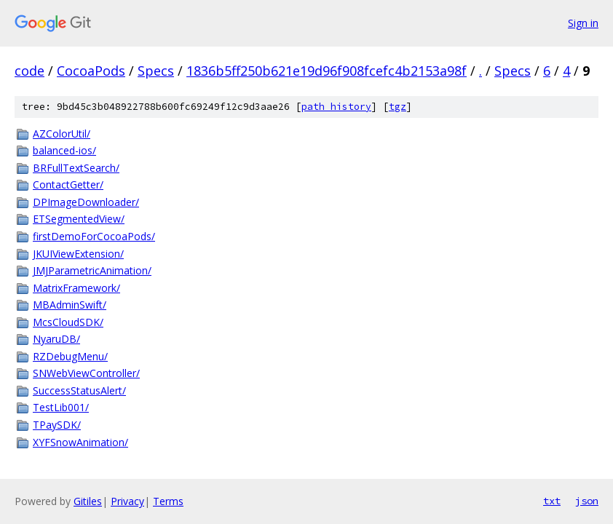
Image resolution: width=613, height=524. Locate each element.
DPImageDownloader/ (86, 202)
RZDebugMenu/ (70, 356)
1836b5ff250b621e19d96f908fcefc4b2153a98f (326, 70)
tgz (397, 106)
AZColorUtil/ (61, 133)
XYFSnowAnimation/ (80, 442)
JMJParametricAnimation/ (92, 270)
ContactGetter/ (68, 184)
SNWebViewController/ (86, 373)
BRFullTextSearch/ (76, 168)
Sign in (583, 23)
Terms (168, 501)
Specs (156, 70)
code (29, 70)
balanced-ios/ (64, 150)
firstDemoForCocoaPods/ (94, 236)
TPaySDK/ (57, 425)
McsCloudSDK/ (68, 322)
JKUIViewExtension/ (78, 254)
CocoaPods (91, 70)
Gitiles (88, 501)
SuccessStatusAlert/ (79, 390)
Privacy (127, 501)
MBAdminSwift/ (69, 304)
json (586, 500)
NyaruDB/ (56, 339)
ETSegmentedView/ (78, 219)
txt (552, 500)
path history (336, 106)
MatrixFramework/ (76, 288)
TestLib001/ (61, 407)
